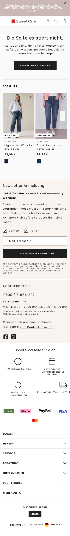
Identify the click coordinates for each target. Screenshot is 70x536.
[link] (23, 21)
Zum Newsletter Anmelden (35, 253)
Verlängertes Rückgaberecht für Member (52, 372)
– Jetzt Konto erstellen (31, 6)
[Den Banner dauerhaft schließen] (65, 3)
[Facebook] (6, 336)
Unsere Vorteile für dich (35, 350)
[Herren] (26, 231)
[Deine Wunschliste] (56, 21)
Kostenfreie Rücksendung (18, 394)
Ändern (55, 525)
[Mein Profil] (48, 21)
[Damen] (5, 231)
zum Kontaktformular (36, 327)
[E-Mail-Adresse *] (35, 241)
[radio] (6, 161)
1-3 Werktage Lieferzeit (18, 369)
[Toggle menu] (5, 21)
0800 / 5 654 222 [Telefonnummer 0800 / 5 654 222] (19, 294)
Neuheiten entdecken (35, 65)
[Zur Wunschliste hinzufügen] (30, 97)
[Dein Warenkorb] (64, 21)
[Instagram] (13, 336)
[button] (62, 116)
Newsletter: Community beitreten (45, 9)
